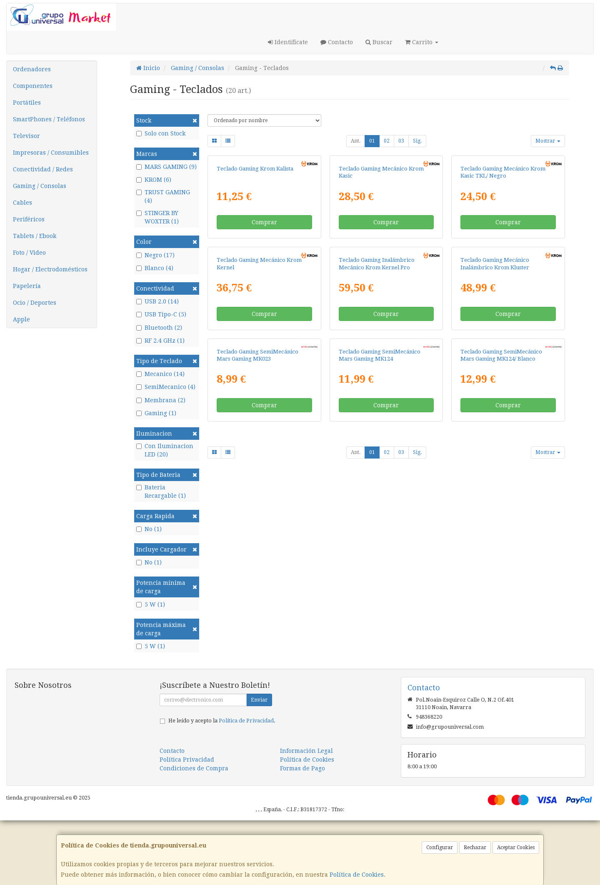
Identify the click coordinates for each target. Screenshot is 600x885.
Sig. (417, 141)
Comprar (264, 310)
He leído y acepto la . (221, 785)
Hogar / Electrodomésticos (50, 269)
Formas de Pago (302, 833)
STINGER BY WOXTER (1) (157, 217)
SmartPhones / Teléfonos (49, 119)
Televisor (26, 136)
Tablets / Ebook (34, 236)
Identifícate (288, 42)
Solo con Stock (160, 133)
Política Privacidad (187, 824)
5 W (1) (150, 604)
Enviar (259, 764)
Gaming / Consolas (39, 186)
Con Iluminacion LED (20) (164, 450)
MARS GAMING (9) (166, 166)
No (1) (149, 529)
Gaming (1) (156, 413)
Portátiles (27, 102)
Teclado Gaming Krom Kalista (255, 256)
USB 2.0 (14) (157, 301)
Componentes (32, 86)
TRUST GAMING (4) (163, 196)
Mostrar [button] (547, 141)
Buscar (378, 42)
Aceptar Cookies (516, 847)
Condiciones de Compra (194, 833)
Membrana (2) (160, 400)
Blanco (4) (154, 268)
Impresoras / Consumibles (51, 152)
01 (372, 141)
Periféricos (29, 219)
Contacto (336, 42)
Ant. (355, 141)
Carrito (421, 42)
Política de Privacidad (246, 785)
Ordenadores (32, 69)
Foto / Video (29, 252)
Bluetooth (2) (159, 327)
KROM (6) (153, 179)
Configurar (439, 847)
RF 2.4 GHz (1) (160, 340)
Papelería (27, 286)
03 (401, 141)
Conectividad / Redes (43, 169)
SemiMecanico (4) (165, 387)
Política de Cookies (357, 874)
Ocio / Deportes (34, 302)
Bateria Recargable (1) (161, 491)
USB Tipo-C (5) (161, 314)
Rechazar (475, 847)
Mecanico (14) (160, 374)
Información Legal (306, 815)
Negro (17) (155, 255)
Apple (21, 319)
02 (387, 141)
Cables (22, 202)
